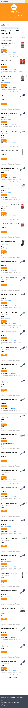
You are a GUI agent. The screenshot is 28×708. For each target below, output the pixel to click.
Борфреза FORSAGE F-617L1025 (9, 294)
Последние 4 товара (12, 677)
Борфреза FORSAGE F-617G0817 (9, 661)
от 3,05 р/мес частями (6, 210)
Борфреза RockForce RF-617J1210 (9, 470)
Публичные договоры (5, 700)
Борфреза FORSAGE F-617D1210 (9, 95)
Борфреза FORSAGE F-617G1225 (9, 590)
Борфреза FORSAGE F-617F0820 (9, 645)
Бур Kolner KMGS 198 (6, 76)
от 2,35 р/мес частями (6, 458)
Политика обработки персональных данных (10, 702)
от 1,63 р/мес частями (6, 386)
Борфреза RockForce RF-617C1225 (9, 416)
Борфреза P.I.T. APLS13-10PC (8, 43)
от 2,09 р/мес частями (6, 82)
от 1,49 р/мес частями (6, 101)
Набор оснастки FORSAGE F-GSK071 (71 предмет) (8, 609)
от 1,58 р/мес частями (6, 229)
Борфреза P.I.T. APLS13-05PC (8, 60)
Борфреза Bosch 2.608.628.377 (9, 573)
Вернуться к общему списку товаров (11, 28)
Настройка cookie (4, 705)
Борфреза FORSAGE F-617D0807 (9, 347)
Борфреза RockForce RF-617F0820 (9, 628)
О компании (3, 697)
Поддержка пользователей (6, 704)
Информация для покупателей (19, 704)
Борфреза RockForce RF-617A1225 (9, 150)
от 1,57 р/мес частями (6, 421)
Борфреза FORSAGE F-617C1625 (9, 452)
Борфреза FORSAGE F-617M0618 (9, 261)
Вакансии (3, 699)
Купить (3, 50)
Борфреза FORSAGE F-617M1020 (9, 555)
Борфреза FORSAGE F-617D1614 (9, 113)
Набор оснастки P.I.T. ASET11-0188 (10, 204)
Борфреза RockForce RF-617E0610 (9, 364)
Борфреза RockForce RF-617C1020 (9, 131)
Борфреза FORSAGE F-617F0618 (9, 277)
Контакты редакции (11, 697)
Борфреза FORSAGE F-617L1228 (9, 520)
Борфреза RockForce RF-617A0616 (9, 399)
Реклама (17, 697)
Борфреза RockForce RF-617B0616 (9, 434)
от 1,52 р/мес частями (6, 561)
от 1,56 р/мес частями (6, 318)
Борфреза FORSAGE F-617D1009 (9, 503)
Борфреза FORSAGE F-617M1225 (9, 381)
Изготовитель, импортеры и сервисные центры (10, 56)
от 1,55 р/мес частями (6, 192)
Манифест (8, 699)
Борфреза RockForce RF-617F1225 (9, 312)
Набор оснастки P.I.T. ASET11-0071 (10, 223)
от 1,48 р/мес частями (6, 119)
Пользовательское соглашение (17, 699)
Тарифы (21, 697)
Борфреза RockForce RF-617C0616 (9, 538)
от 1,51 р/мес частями (6, 137)
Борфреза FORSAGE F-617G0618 (9, 331)
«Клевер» (14, 52)
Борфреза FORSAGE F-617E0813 (9, 487)
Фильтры (24, 37)
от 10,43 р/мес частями (7, 248)
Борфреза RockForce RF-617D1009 (9, 168)
